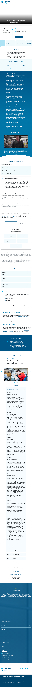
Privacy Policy (13, 682)
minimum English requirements (11, 221)
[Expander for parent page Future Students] (16, 609)
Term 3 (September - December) (13, 554)
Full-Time (12, 24)
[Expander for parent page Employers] (16, 625)
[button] (29, 2)
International (18, 24)
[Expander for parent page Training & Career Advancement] (16, 621)
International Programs (14, 22)
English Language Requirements (8, 216)
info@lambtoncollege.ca (6, 653)
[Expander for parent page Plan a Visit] (16, 646)
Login (4, 650)
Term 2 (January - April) (11, 546)
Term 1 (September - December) (13, 389)
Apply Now (19, 37)
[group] (11, 43)
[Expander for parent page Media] (16, 638)
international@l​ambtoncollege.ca (16, 574)
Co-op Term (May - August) (12, 550)
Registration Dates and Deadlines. (20, 316)
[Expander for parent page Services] (16, 617)
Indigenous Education (16, 601)
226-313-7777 (16, 571)
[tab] (16, 61)
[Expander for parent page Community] (16, 630)
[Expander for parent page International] (16, 613)
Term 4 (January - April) (11, 558)
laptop (17, 346)
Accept (16, 685)
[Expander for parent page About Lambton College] (16, 642)
